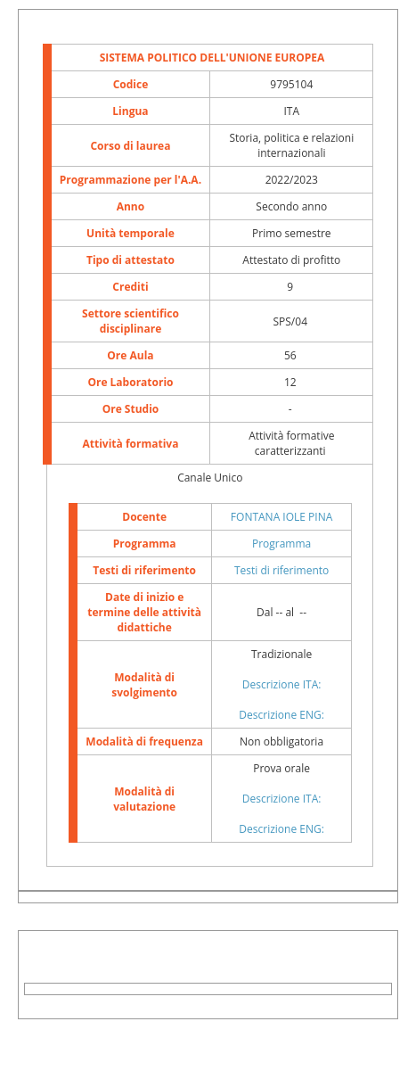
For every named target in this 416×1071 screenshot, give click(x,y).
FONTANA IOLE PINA (281, 516)
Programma (281, 543)
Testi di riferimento (281, 570)
